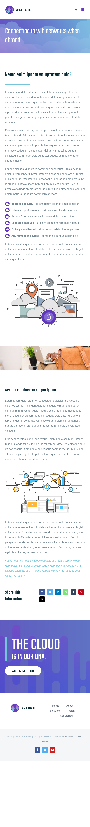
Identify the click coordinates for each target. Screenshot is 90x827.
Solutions (55, 710)
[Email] (42, 599)
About (69, 705)
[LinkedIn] (58, 592)
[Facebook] (42, 592)
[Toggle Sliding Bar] (76, 9)
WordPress (68, 737)
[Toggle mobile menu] (83, 9)
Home (55, 705)
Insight (71, 710)
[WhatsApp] (65, 592)
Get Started (66, 715)
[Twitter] (50, 592)
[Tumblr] (73, 592)
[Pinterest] (81, 592)
